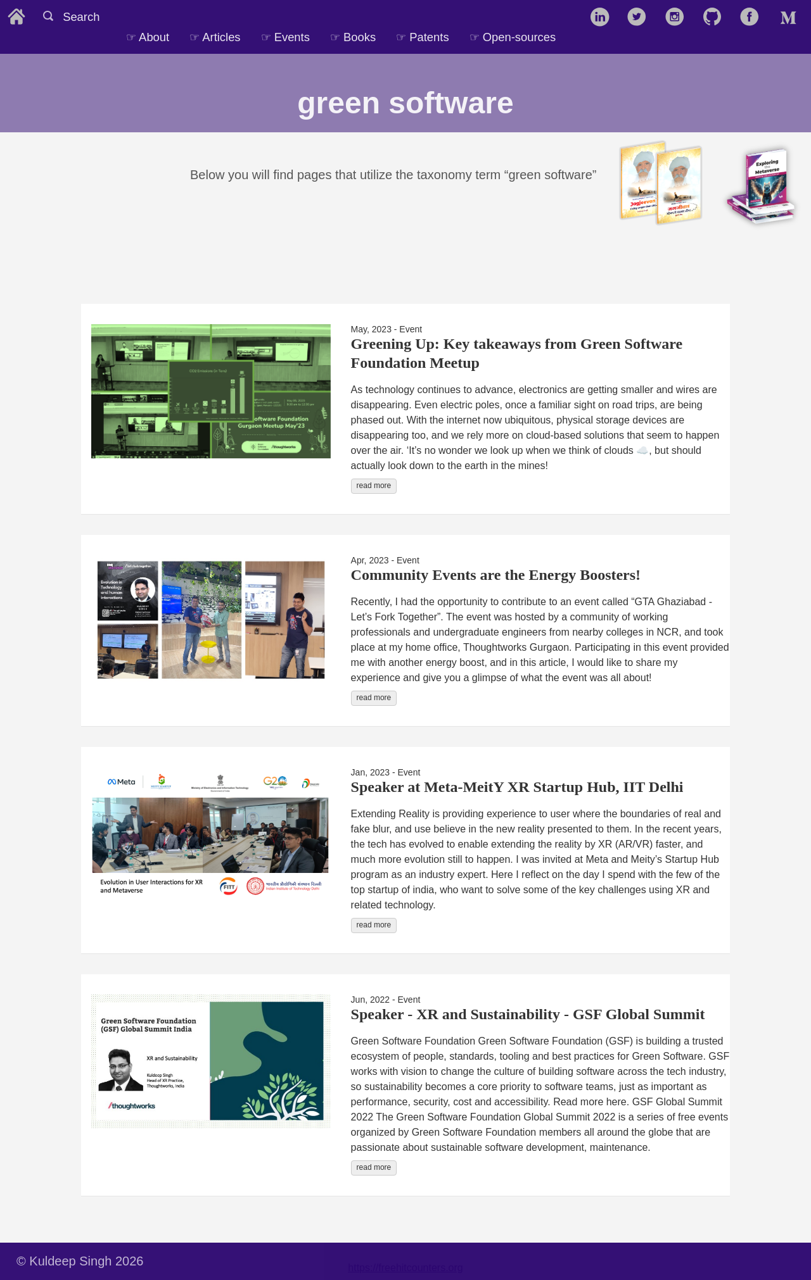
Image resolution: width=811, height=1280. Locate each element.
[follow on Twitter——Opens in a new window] (640, 17)
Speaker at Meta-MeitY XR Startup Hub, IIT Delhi (517, 787)
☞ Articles (214, 37)
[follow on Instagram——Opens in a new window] (678, 17)
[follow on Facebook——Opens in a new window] (753, 17)
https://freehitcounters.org (405, 1267)
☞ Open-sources (512, 37)
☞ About (147, 37)
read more (374, 485)
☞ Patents (422, 37)
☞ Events (285, 37)
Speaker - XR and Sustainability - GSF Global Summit (528, 1014)
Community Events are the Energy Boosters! (496, 575)
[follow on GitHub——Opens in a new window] (716, 17)
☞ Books (353, 37)
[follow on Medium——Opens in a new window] (791, 17)
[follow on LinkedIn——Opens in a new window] (603, 17)
